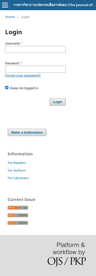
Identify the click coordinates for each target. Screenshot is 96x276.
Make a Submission (27, 132)
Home (10, 16)
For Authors (17, 170)
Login (57, 102)
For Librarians (18, 178)
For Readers (17, 162)
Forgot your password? (23, 75)
